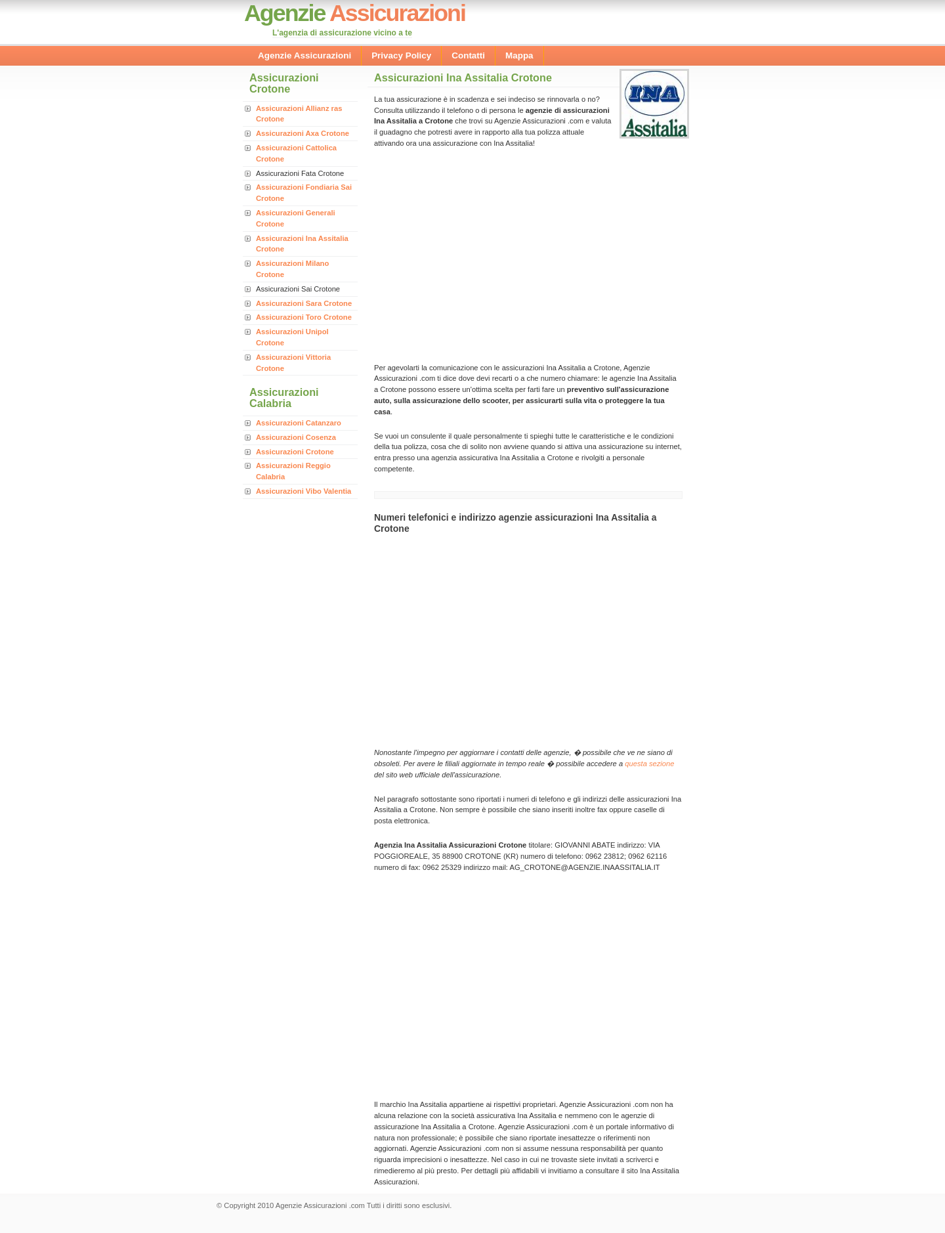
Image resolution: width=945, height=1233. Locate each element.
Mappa (519, 55)
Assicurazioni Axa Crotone (302, 133)
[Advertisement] (484, 254)
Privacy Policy (401, 55)
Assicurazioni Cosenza (296, 437)
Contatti (468, 55)
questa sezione (649, 764)
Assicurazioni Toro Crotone (304, 317)
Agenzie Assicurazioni (304, 55)
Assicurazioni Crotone (295, 452)
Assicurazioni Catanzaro (298, 423)
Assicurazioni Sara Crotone (304, 303)
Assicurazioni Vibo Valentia (303, 491)
